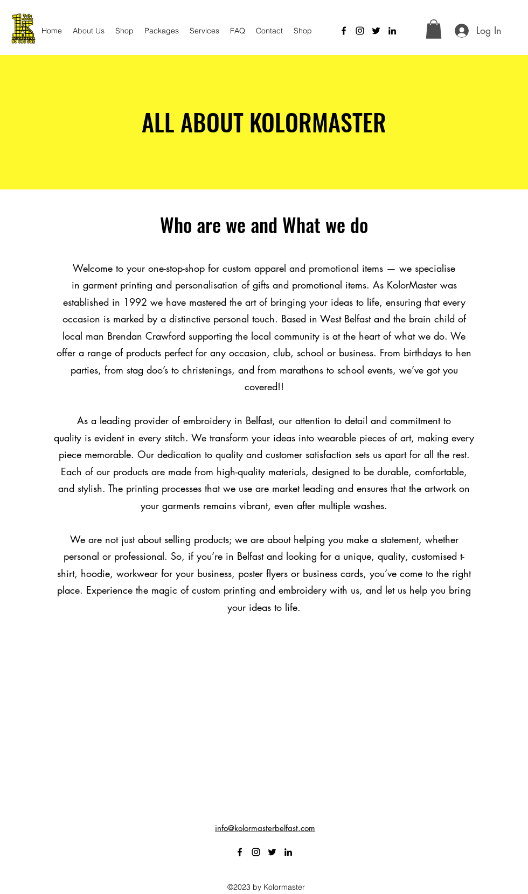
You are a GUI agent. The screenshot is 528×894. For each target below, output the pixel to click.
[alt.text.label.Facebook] (343, 30)
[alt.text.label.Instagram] (360, 30)
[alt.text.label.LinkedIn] (392, 30)
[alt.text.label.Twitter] (376, 30)
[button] (434, 29)
